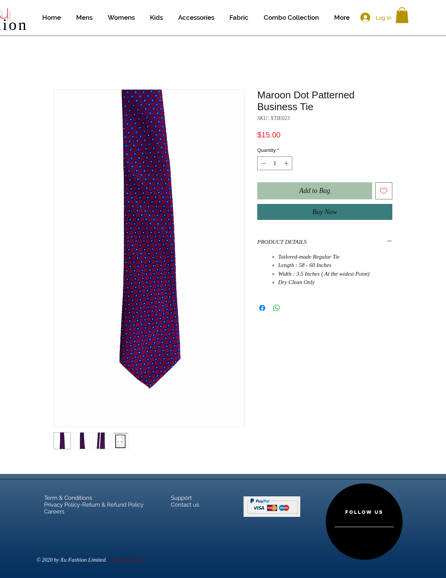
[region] (364, 521)
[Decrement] (263, 163)
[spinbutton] (275, 163)
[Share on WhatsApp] (276, 308)
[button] (402, 15)
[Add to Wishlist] (383, 190)
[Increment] (286, 163)
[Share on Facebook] (262, 308)
